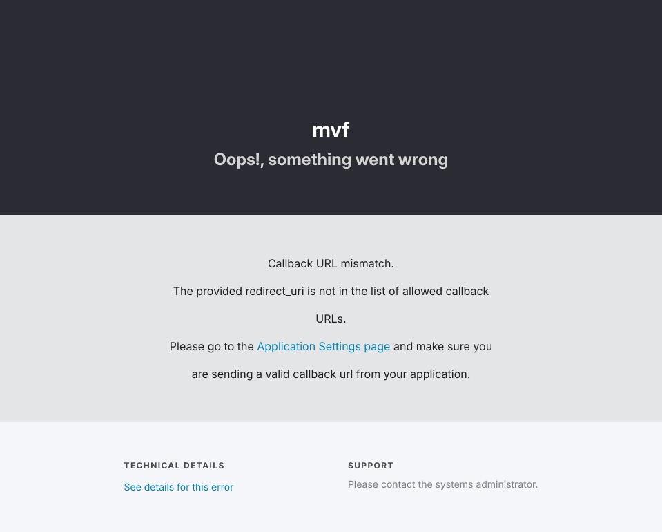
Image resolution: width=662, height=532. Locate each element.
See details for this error (179, 487)
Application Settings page (323, 346)
